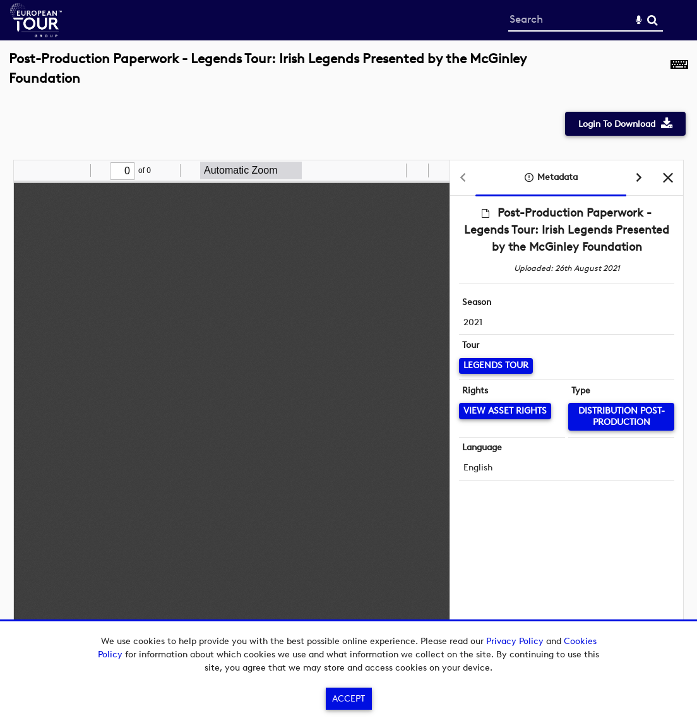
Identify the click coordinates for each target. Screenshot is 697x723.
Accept (348, 698)
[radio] (394, 170)
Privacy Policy (515, 641)
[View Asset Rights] (505, 411)
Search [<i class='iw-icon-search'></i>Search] (652, 20)
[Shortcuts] (679, 75)
